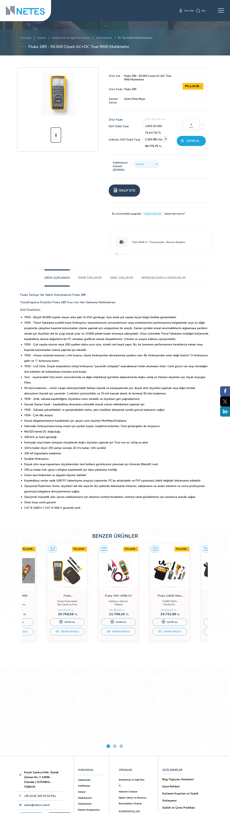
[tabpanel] (45, 597)
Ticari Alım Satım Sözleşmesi (180, 763)
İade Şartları (170, 771)
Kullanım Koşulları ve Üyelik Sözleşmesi (180, 710)
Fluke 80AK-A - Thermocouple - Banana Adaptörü (150, 242)
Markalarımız (85, 711)
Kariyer (82, 705)
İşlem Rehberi (171, 700)
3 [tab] (121, 659)
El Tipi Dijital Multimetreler (135, 38)
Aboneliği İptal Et (47, 744)
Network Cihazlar (128, 705)
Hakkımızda (84, 693)
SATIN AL (193, 141)
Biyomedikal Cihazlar (130, 717)
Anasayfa (25, 38)
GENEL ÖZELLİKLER (121, 278)
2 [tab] (114, 659)
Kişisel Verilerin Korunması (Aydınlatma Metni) (187, 731)
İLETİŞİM (125, 744)
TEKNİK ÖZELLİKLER (90, 278)
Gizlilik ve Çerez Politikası (178, 721)
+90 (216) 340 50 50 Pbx (40, 709)
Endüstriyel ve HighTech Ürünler (71, 38)
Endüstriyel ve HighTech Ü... (131, 696)
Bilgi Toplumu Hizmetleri (178, 693)
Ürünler (41, 38)
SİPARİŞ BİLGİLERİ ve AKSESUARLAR (163, 278)
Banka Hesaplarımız (89, 723)
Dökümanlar (85, 717)
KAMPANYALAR (129, 725)
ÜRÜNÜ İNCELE (45, 635)
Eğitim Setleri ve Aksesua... (133, 711)
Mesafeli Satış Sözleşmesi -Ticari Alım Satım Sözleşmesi (186, 753)
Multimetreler (104, 38)
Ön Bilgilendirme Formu (177, 742)
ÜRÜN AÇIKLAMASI (57, 278)
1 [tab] (108, 659)
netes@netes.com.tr (37, 718)
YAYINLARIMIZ (128, 735)
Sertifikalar (84, 699)
